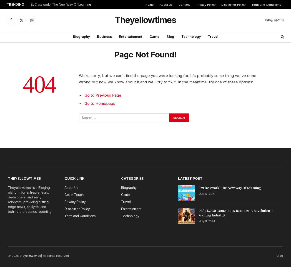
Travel (213, 37)
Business (104, 37)
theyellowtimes (30, 255)
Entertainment (130, 37)
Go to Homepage (100, 103)
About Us (166, 4)
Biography (81, 37)
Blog (170, 37)
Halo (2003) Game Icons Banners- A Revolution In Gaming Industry (236, 213)
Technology (191, 37)
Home (150, 4)
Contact (184, 4)
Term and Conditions (266, 4)
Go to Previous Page (103, 95)
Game (154, 37)
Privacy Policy (206, 4)
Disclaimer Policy (233, 4)
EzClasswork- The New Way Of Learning (61, 4)
